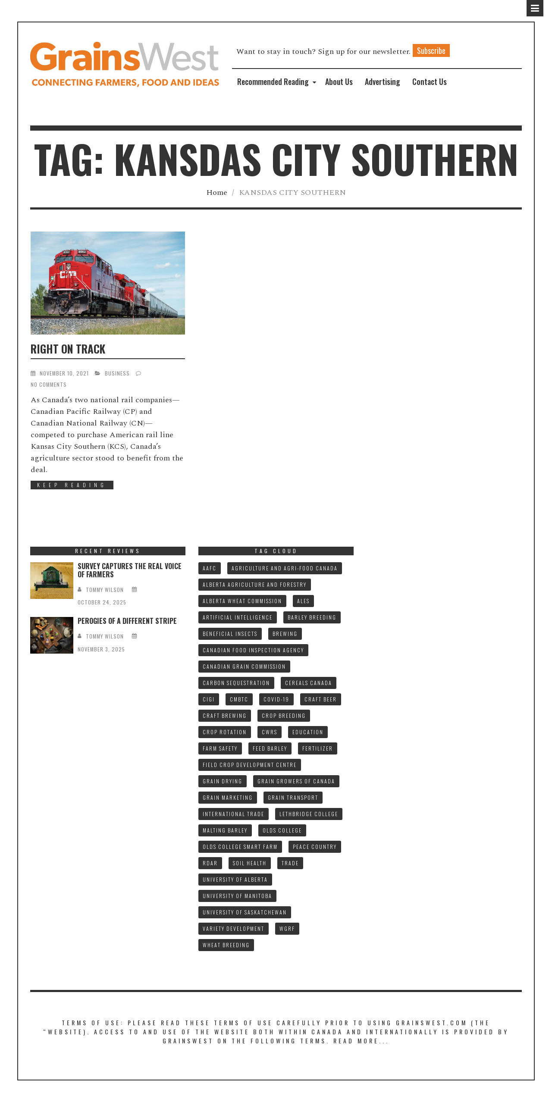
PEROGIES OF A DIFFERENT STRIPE (127, 621)
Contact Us (429, 81)
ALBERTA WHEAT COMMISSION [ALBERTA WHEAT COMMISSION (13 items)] (242, 600)
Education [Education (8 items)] (307, 732)
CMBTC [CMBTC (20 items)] (239, 699)
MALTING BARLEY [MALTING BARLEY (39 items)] (225, 830)
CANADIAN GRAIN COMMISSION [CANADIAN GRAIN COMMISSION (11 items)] (244, 666)
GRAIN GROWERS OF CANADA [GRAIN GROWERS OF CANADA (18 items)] (296, 781)
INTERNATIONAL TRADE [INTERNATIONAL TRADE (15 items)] (233, 813)
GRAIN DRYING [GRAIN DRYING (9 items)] (222, 781)
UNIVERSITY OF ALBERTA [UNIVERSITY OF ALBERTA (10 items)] (235, 879)
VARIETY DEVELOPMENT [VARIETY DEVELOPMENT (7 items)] (233, 928)
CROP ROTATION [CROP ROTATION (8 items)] (225, 732)
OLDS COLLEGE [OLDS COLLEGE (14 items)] (282, 830)
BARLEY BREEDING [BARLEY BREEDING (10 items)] (312, 617)
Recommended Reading (273, 81)
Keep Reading (72, 484)
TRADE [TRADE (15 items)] (290, 863)
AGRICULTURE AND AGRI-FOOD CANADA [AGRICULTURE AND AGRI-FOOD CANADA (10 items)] (285, 568)
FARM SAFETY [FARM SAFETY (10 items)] (220, 748)
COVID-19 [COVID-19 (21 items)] (276, 699)
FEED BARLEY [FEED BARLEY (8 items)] (270, 748)
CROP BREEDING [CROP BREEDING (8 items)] (284, 715)
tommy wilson (105, 589)
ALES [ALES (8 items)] (303, 600)
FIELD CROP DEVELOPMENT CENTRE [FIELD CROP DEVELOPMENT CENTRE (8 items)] (250, 764)
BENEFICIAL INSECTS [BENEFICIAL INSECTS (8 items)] (230, 633)
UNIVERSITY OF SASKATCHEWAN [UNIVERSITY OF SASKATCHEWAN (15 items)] (245, 912)
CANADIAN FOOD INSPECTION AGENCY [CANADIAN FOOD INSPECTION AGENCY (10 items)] (253, 650)
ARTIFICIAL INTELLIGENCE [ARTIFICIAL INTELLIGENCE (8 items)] (238, 617)
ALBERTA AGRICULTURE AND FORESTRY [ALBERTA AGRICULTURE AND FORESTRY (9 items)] (255, 584)
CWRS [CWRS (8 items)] (269, 732)
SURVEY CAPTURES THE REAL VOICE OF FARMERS (130, 570)
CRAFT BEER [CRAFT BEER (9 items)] (320, 699)
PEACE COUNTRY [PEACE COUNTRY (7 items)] (315, 846)
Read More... (361, 1040)
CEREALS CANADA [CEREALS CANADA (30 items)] (308, 682)
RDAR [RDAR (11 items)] (210, 863)
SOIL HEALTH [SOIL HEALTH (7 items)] (250, 863)
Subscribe (431, 50)
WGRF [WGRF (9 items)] (287, 928)
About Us (339, 81)
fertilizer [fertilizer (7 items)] (317, 748)
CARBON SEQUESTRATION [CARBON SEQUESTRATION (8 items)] (236, 682)
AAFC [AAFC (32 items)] (209, 568)
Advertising (382, 81)
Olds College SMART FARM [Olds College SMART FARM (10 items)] (240, 846)
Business (117, 373)
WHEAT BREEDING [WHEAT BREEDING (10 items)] (226, 945)
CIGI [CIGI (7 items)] (209, 699)
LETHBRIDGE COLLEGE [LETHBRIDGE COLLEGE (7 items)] (308, 813)
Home (216, 192)
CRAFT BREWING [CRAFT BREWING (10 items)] (225, 715)
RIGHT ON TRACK (68, 349)
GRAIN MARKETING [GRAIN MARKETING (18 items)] (228, 797)
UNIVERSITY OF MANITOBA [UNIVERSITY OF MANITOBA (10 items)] (237, 895)
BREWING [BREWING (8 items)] (285, 633)
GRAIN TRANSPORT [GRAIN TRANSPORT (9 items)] (293, 797)
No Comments (49, 384)
